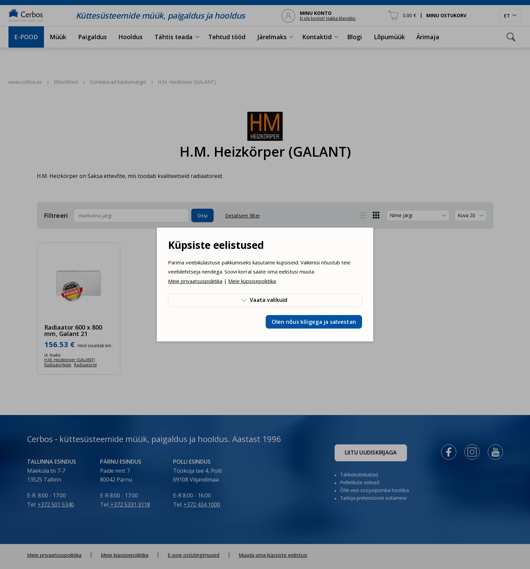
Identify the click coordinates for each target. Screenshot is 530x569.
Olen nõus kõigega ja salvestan (314, 322)
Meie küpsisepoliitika (252, 281)
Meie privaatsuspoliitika (195, 281)
